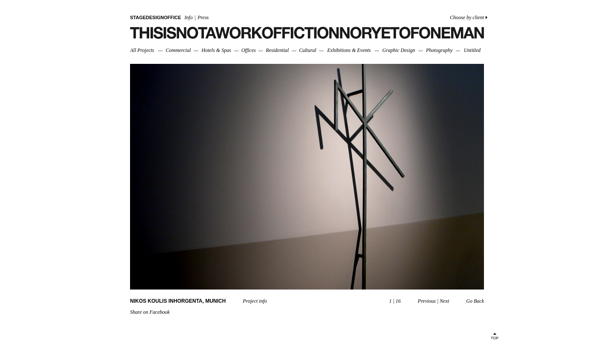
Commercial (178, 50)
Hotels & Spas (216, 50)
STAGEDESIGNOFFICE (155, 17)
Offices (248, 50)
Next (444, 301)
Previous (427, 301)
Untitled (472, 50)
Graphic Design (398, 50)
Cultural (307, 50)
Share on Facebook (150, 312)
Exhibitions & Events (349, 50)
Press (203, 17)
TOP (494, 338)
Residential (277, 50)
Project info (255, 301)
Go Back (475, 301)
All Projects (142, 50)
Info (189, 17)
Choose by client (467, 17)
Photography (439, 50)
